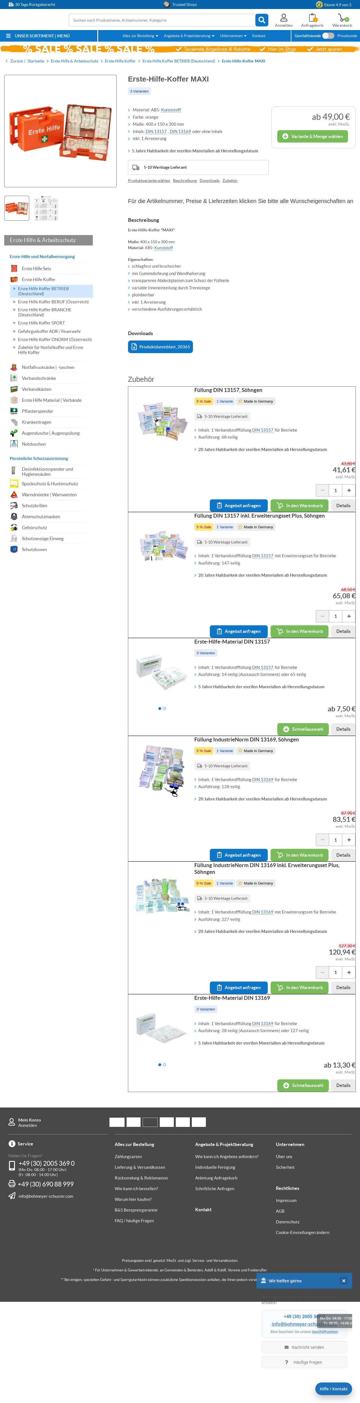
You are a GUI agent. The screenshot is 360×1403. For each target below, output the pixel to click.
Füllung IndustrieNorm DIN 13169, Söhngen (252, 796)
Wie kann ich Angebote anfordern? (226, 1257)
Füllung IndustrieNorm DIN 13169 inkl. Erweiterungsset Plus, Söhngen (272, 941)
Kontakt (259, 36)
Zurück (16, 61)
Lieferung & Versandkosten (140, 1268)
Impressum (286, 1301)
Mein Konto (29, 1221)
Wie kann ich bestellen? (136, 1289)
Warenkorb (342, 25)
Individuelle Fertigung (215, 1268)
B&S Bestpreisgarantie (136, 1311)
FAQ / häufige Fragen (134, 1321)
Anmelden (27, 1226)
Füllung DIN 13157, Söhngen (234, 396)
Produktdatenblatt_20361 (161, 346)
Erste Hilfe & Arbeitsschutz (43, 240)
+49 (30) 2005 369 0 (47, 1264)
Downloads (210, 180)
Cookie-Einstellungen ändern (302, 1333)
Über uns (284, 1257)
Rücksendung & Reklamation (141, 1279)
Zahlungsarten (128, 1257)
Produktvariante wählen (149, 180)
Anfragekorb (312, 25)
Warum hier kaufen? (133, 1300)
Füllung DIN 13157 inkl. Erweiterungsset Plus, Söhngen (265, 538)
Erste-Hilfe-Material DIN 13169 (238, 1088)
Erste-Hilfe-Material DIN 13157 (238, 681)
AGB (280, 1312)
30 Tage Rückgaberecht (35, 4)
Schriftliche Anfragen (214, 1289)
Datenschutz (288, 1323)
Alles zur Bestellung (138, 36)
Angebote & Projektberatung (187, 36)
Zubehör (230, 180)
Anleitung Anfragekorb (216, 1279)
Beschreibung (185, 180)
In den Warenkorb (294, 511)
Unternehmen (231, 36)
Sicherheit (285, 1268)
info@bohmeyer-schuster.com (46, 1297)
